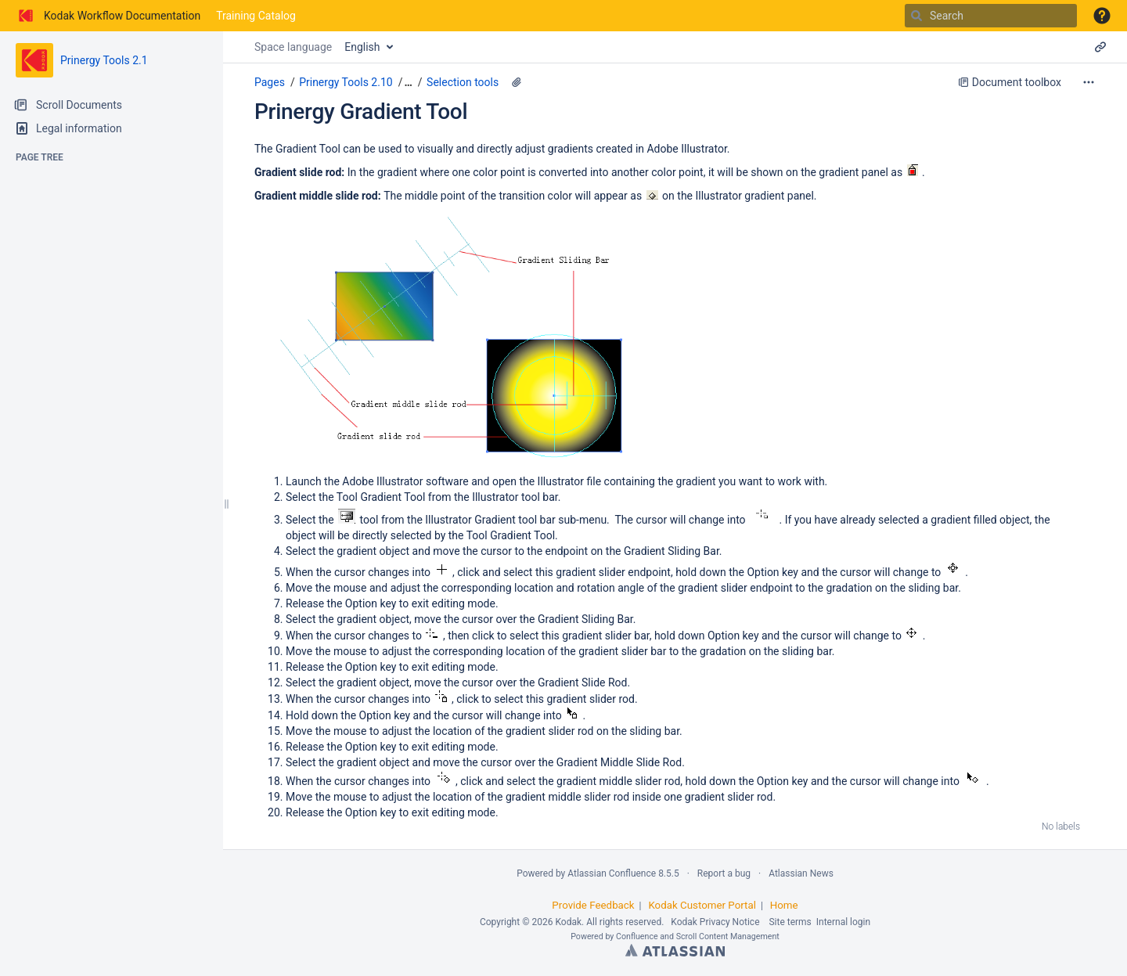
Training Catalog (256, 15)
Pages (269, 82)
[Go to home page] (108, 15)
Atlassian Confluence (611, 873)
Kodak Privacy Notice (715, 922)
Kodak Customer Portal (702, 905)
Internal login (843, 922)
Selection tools (463, 82)
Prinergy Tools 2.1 (104, 60)
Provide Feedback (593, 905)
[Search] (916, 15)
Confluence (637, 936)
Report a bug (724, 873)
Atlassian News (801, 873)
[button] (1102, 15)
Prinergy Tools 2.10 (345, 82)
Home (784, 905)
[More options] (1089, 82)
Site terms (790, 922)
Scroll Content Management (728, 936)
